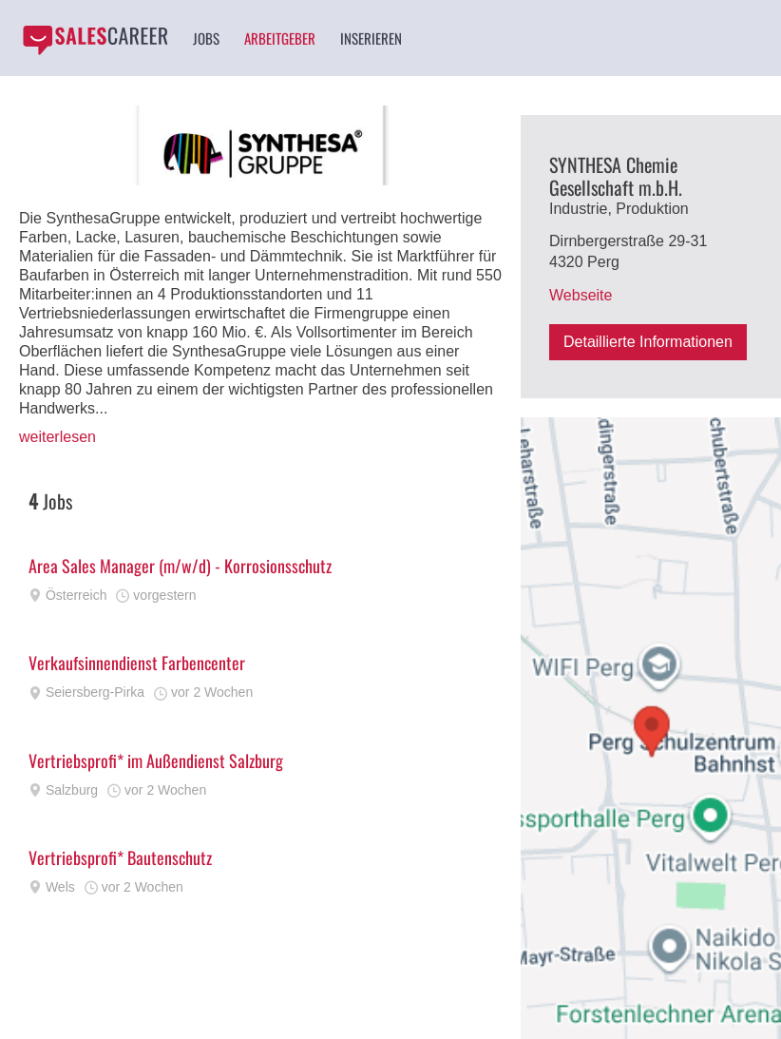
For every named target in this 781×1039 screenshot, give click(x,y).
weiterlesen (57, 437)
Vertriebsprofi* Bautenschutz (120, 857)
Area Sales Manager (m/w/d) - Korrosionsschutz (180, 565)
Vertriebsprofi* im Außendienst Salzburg (156, 760)
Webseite (580, 295)
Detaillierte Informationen (648, 342)
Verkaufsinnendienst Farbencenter (137, 662)
